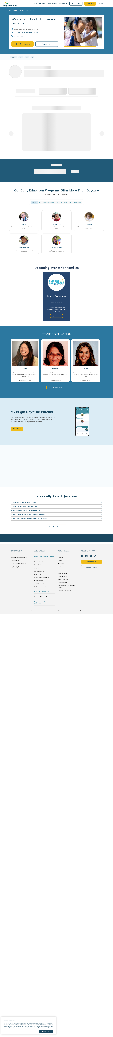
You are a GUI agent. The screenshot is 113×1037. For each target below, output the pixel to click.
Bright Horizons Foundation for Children (66, 587)
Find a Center (75, 4)
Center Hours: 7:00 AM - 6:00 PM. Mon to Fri (26, 30)
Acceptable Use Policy (75, 610)
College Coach (38, 575)
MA (10, 11)
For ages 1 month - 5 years (56, 195)
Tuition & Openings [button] (22, 45)
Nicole (25, 369)
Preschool (89, 225)
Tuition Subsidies (39, 584)
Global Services (38, 581)
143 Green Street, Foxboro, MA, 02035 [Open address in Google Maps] (26, 33)
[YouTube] (91, 556)
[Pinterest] (95, 556)
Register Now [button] (46, 44)
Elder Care (37, 568)
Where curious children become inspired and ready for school (89, 228)
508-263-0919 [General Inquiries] (18, 36)
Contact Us (89, 4)
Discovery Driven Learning (46, 203)
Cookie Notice (66, 610)
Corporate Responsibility (64, 591)
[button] (39, 4)
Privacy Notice (58, 610)
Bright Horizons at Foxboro (27, 11)
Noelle (86, 369)
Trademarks (83, 610)
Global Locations (62, 570)
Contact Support (91, 567)
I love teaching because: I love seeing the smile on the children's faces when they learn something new (85, 375)
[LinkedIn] (86, 556)
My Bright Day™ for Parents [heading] (32, 412)
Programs (34, 203)
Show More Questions (56, 527)
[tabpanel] (56, 297)
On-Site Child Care (39, 562)
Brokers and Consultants (41, 587)
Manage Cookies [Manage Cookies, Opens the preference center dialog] (46, 1031)
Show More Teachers (55, 388)
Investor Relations (63, 580)
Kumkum (55, 369)
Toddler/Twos (56, 225)
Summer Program (56, 248)
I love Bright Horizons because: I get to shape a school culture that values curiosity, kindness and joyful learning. (25, 375)
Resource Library (62, 583)
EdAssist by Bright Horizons (43, 592)
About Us (60, 558)
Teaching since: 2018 (85, 380)
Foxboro (15, 11)
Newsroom (61, 564)
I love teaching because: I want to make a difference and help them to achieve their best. (55, 374)
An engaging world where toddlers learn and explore (56, 228)
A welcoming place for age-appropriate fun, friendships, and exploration (56, 251)
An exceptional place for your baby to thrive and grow (24, 228)
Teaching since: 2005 (55, 380)
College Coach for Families (18, 564)
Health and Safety (61, 203)
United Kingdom (62, 574)
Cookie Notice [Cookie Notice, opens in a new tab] (48, 1027)
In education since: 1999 (25, 380)
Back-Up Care (38, 565)
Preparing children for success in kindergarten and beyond (24, 251)
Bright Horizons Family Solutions (44, 557)
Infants (24, 225)
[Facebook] (82, 556)
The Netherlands (62, 577)
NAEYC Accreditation (75, 203)
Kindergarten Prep (24, 248)
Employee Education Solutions (42, 597)
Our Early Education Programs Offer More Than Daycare (56, 190)
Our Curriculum (15, 561)
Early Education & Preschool (19, 558)
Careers (60, 561)
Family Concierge (39, 572)
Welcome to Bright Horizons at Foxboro (34, 22)
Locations (60, 567)
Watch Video (17, 429)
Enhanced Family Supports (41, 578)
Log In (101, 4)
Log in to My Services (17, 567)
